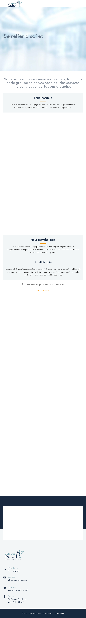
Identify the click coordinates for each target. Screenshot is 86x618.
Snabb (62, 613)
